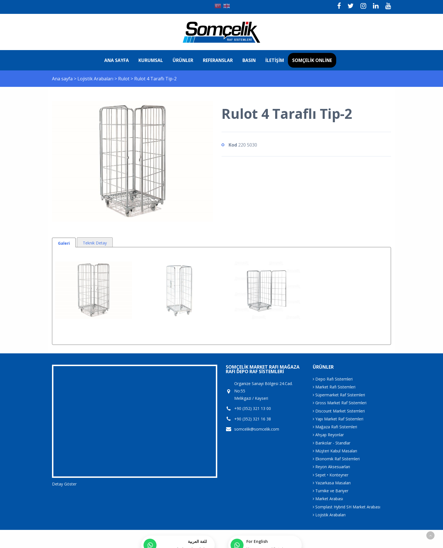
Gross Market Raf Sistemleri (339, 402)
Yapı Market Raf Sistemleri (338, 419)
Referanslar (218, 60)
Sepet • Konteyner (330, 475)
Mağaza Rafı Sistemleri (335, 426)
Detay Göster (64, 484)
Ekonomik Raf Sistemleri (336, 458)
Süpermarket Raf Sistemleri (339, 394)
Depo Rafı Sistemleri (333, 379)
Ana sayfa (116, 60)
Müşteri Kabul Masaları (335, 451)
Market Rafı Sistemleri (334, 387)
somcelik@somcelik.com (256, 429)
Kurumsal (150, 60)
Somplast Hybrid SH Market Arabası (346, 507)
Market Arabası (328, 498)
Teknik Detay (95, 243)
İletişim (274, 60)
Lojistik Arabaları (95, 79)
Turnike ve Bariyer (330, 490)
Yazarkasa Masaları (332, 482)
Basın (249, 60)
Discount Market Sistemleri (339, 411)
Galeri (64, 243)
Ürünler (183, 60)
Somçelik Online (312, 60)
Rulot (124, 79)
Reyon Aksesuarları (331, 466)
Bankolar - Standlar (331, 443)
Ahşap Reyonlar (328, 434)
